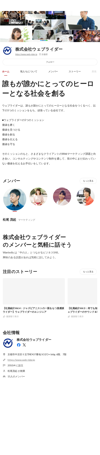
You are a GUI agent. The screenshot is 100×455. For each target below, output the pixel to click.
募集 (94, 71)
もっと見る (88, 180)
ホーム (5, 71)
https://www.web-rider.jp (26, 54)
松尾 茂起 (9, 219)
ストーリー (75, 71)
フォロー (50, 61)
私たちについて (28, 71)
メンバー (53, 71)
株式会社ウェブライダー (39, 49)
